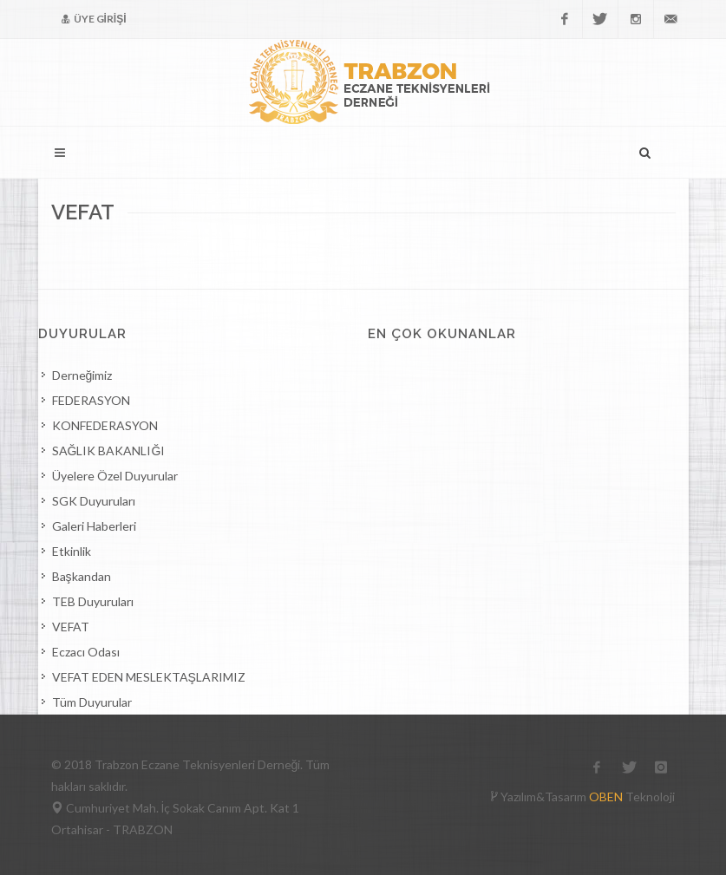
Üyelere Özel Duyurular (115, 475)
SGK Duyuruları (93, 500)
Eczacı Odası (86, 651)
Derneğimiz (82, 375)
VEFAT (70, 626)
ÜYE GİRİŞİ (94, 19)
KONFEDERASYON (105, 425)
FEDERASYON (91, 400)
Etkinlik (71, 551)
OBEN (606, 796)
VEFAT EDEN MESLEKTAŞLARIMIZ (148, 676)
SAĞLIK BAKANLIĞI (109, 450)
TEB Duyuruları (93, 601)
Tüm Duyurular (92, 702)
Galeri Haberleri (94, 526)
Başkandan (81, 576)
